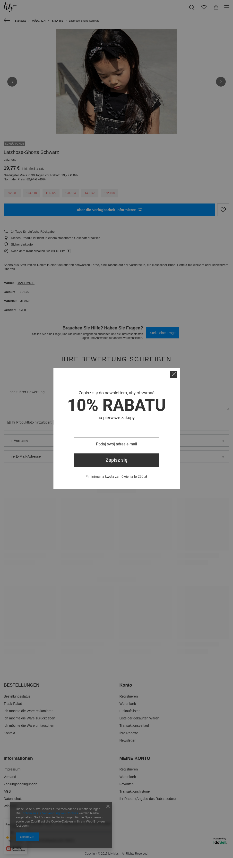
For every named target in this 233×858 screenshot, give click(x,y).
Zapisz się (117, 460)
